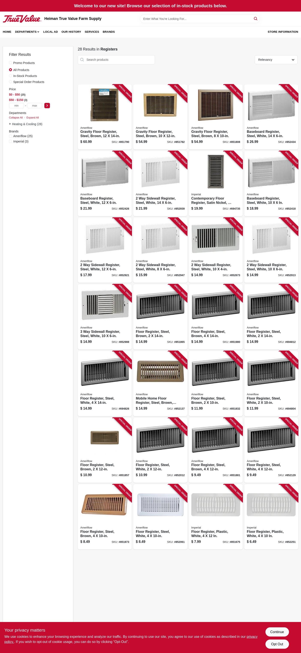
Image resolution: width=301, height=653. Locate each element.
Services (92, 31)
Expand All (32, 117)
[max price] (34, 105)
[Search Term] (200, 19)
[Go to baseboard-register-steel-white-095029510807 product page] (271, 183)
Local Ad (50, 31)
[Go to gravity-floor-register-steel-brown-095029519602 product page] (105, 117)
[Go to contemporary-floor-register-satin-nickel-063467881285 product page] (216, 183)
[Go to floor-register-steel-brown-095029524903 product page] (105, 516)
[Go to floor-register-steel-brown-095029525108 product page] (216, 316)
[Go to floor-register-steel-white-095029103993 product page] (271, 383)
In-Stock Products (25, 76)
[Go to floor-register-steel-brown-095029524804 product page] (160, 316)
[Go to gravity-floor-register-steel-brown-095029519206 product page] (216, 117)
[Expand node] (10, 124)
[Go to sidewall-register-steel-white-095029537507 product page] (105, 316)
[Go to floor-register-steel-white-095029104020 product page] (160, 516)
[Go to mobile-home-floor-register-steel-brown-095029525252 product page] (160, 383)
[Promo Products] (10, 62)
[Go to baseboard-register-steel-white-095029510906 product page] (105, 183)
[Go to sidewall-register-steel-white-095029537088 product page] (216, 250)
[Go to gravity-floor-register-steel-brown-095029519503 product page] (160, 117)
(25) (23, 136)
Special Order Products (28, 82)
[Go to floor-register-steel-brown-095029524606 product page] (216, 383)
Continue (277, 632)
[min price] (16, 105)
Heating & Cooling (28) (27, 124)
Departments (26, 31)
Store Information (283, 31)
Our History (71, 31)
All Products (21, 70)
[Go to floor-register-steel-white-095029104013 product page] (271, 316)
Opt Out (277, 644)
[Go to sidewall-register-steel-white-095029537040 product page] (160, 250)
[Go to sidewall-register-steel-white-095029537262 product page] (160, 183)
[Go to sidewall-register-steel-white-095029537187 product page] (105, 250)
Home (7, 31)
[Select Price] (47, 105)
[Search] (256, 18)
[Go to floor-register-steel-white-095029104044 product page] (105, 383)
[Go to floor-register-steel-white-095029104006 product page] (160, 450)
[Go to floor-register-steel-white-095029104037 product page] (271, 450)
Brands (109, 31)
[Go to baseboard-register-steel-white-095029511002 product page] (271, 117)
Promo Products (24, 63)
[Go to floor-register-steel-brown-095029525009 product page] (216, 450)
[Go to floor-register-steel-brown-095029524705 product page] (105, 450)
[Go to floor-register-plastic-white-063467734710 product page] (216, 516)
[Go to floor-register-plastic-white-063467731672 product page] (271, 516)
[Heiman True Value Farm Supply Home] (22, 19)
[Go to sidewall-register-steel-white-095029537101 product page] (271, 250)
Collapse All (16, 117)
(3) (20, 141)
